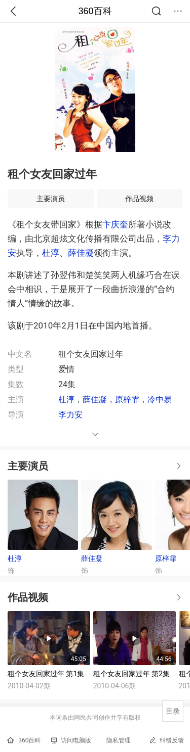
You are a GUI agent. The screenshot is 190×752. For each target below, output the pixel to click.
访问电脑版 (71, 740)
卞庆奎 (115, 224)
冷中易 (159, 399)
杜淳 (50, 253)
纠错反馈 (166, 740)
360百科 (94, 11)
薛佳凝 (81, 253)
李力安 (70, 414)
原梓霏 (127, 399)
